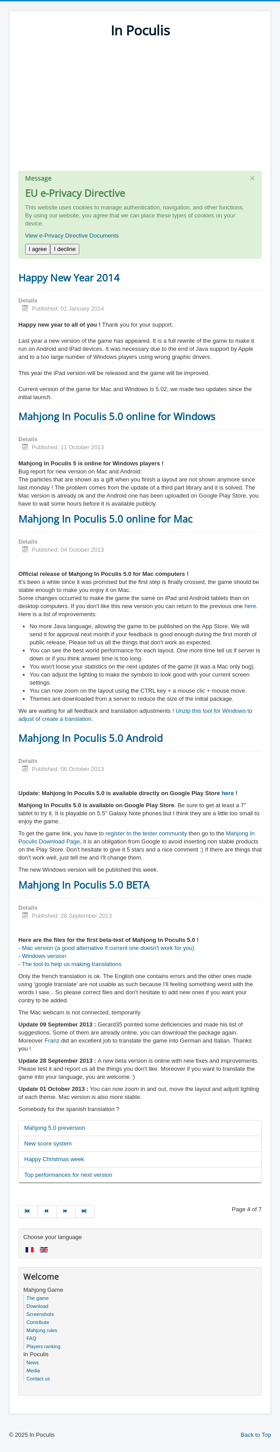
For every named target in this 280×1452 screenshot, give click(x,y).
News (32, 1362)
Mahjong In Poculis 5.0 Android (90, 738)
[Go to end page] (85, 1211)
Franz (52, 1040)
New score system (48, 1143)
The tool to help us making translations (72, 964)
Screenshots (40, 1314)
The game (37, 1298)
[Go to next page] (66, 1211)
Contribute (37, 1322)
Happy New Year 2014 (69, 277)
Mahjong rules (41, 1330)
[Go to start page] (28, 1211)
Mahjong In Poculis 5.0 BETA (83, 884)
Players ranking (43, 1346)
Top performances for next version (68, 1174)
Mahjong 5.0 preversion (54, 1127)
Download (37, 1306)
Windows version (44, 956)
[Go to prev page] (47, 1211)
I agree (38, 249)
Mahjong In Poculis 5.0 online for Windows (116, 416)
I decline (64, 249)
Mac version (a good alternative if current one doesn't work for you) (108, 948)
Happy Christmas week (54, 1159)
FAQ (31, 1338)
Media (33, 1370)
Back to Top (256, 1434)
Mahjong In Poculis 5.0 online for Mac (105, 518)
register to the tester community (146, 833)
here (250, 606)
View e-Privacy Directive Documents (72, 235)
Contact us (38, 1378)
